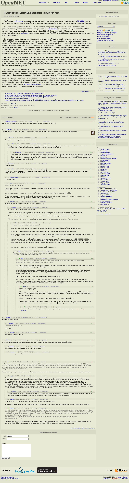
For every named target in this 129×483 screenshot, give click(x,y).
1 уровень (67, 117)
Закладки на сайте (7, 479)
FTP (105, 16)
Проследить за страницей (10, 481)
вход (109, 0)
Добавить (107, 481)
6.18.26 (107, 208)
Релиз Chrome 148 (107, 113)
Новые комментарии (104, 39)
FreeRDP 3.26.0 (106, 163)
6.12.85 (112, 208)
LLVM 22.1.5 (105, 172)
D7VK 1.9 (104, 169)
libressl (16, 107)
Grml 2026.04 (105, 201)
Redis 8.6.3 (104, 180)
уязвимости (36, 84)
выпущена (53, 29)
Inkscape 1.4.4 (105, 160)
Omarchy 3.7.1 (105, 193)
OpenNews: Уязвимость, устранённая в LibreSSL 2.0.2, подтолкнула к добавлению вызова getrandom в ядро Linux (44, 100)
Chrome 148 (105, 175)
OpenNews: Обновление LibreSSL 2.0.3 (18, 98)
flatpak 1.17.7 (105, 177)
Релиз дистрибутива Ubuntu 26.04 (111, 56)
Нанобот (11, 169)
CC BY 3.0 (12, 103)
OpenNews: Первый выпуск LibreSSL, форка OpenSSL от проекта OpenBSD (31, 95)
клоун (14, 207)
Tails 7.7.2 (104, 198)
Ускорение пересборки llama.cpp (115, 88)
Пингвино (15, 143)
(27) (12, 117)
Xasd (11, 183)
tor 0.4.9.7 (104, 157)
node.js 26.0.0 (105, 184)
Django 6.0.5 (105, 183)
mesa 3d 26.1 (105, 152)
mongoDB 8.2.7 (106, 178)
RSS (92, 117)
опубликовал (18, 21)
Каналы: (100, 30)
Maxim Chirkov (123, 479)
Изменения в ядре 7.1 (104, 214)
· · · (39, 121)
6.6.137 (118, 208)
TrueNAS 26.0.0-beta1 (108, 189)
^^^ (29, 137)
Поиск (95, 3)
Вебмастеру (124, 481)
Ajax (61, 117)
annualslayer (13, 352)
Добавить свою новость (105, 41)
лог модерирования (90, 428)
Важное (112, 47)
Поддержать (115, 481)
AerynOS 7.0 (105, 204)
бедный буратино (11, 121)
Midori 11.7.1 (105, 155)
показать (24, 310)
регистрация (115, 0)
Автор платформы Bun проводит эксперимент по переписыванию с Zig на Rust (111, 122)
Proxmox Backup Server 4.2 (110, 199)
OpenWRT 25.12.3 (107, 195)
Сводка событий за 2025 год (107, 65)
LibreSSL (80, 21)
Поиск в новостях (103, 37)
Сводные (114, 32)
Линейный (74, 117)
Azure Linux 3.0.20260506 (109, 190)
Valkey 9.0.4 (105, 167)
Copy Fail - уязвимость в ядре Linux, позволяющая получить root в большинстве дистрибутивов (111, 52)
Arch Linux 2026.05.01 (108, 192)
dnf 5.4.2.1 (104, 151)
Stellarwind (18, 152)
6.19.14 (103, 211)
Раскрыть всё (85, 117)
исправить (85, 91)
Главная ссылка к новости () (25, 93)
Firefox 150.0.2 (105, 149)
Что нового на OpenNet (105, 35)
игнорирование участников (78, 428)
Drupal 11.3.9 (105, 161)
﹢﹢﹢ (35, 121)
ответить (31, 121)
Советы (112, 72)
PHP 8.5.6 (104, 170)
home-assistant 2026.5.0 (109, 158)
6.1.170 (123, 208)
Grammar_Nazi (14, 177)
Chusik (11, 137)
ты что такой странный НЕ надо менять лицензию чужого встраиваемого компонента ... (53, 309)
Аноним (11, 163)
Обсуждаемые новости (112, 98)
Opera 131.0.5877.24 (107, 154)
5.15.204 (99, 210)
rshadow (8, 129)
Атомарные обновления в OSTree (115, 91)
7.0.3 (102, 208)
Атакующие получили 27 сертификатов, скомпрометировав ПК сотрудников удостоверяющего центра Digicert (112, 136)
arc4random (25, 33)
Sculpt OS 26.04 (106, 202)
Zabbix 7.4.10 (105, 166)
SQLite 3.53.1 (105, 181)
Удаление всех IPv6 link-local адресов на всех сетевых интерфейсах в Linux (112, 85)
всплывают (27, 84)
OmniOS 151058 (106, 196)
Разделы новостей (103, 32)
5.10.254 (105, 210)
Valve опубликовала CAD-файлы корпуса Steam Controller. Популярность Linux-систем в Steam (112, 103)
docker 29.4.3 (105, 164)
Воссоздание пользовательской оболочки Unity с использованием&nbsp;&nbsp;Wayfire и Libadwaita (112, 117)
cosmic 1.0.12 (105, 173)
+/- (79, 117)
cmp (11, 375)
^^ (26, 137)
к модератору (46, 121)
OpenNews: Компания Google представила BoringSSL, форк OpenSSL (29, 97)
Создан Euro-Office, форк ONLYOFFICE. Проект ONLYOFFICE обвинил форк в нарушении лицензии (112, 109)
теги (99, 3)
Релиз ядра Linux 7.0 (107, 63)
